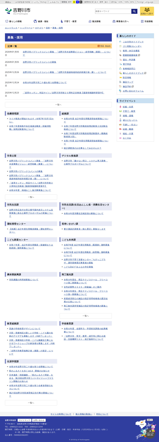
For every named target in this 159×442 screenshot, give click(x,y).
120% (120, 2)
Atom (108, 45)
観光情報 (95, 21)
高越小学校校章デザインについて (24, 328)
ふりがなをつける (22, 2)
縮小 (107, 2)
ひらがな (35, 2)
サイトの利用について (61, 414)
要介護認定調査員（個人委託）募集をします (85, 229)
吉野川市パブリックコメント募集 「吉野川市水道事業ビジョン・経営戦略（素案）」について (31, 163)
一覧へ (58, 104)
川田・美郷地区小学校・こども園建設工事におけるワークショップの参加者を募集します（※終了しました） (32, 343)
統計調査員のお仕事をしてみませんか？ (82, 148)
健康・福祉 (41, 21)
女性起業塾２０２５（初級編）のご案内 (82, 287)
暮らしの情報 (13, 21)
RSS (102, 45)
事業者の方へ (121, 21)
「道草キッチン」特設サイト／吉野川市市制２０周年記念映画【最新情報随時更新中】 (63, 92)
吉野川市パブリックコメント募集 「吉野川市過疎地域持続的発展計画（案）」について (64, 72)
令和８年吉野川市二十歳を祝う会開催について (45, 82)
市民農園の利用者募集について (23, 279)
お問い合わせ (38, 420)
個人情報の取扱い (84, 414)
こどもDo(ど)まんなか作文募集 (78, 266)
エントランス (11, 27)
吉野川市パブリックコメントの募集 (39, 62)
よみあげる (54, 2)
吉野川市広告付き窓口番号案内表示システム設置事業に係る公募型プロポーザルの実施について (31, 213)
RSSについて (102, 414)
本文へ (8, 2)
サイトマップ (24, 420)
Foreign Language (145, 2)
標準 (70, 2)
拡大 (96, 2)
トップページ (26, 27)
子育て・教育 (68, 21)
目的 (48, 27)
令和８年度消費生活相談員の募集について (83, 213)
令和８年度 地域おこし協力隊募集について (30, 190)
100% (126, 2)
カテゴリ (39, 27)
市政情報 (147, 21)
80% (132, 2)
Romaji (43, 2)
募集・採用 (57, 27)
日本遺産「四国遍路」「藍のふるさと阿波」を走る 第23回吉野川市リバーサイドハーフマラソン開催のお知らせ (31, 378)
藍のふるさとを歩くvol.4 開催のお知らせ (29, 370)
